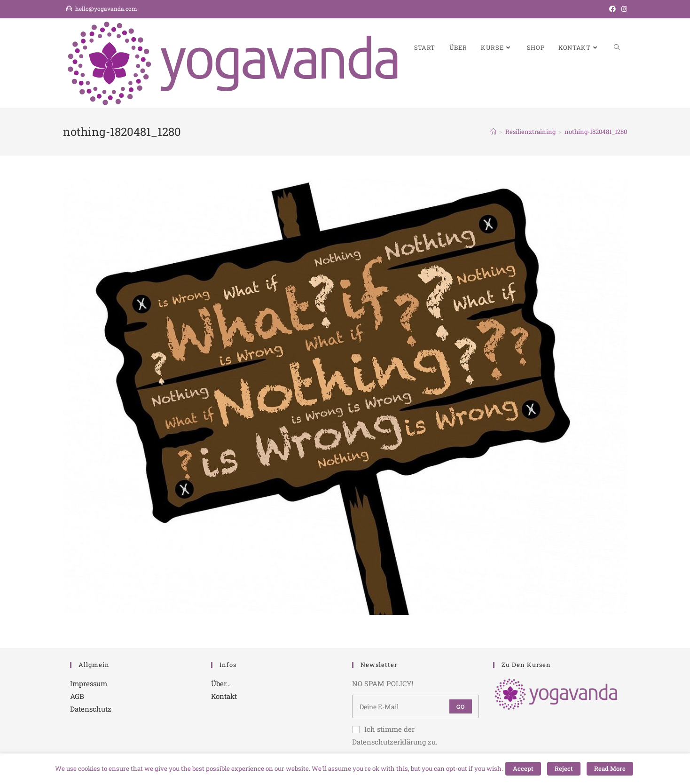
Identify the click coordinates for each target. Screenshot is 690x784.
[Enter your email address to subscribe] (415, 706)
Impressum (88, 683)
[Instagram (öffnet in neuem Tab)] (623, 9)
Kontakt (224, 696)
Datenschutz (90, 708)
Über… (221, 683)
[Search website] (617, 47)
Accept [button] (523, 768)
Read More (610, 768)
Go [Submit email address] (460, 706)
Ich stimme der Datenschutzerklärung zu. (395, 735)
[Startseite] (493, 131)
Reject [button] (564, 768)
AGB (77, 696)
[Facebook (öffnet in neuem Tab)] (612, 9)
